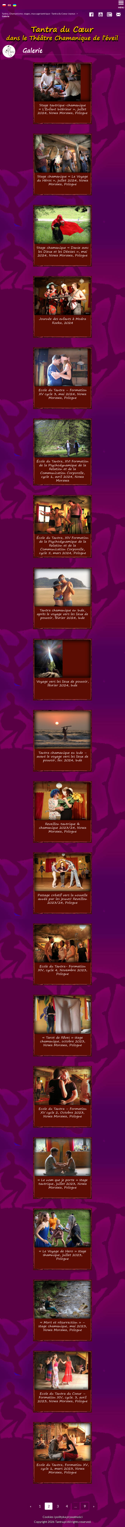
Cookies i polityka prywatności (63, 1517)
